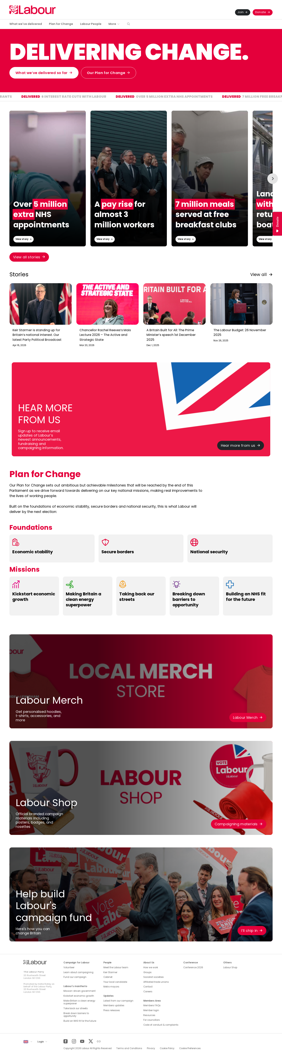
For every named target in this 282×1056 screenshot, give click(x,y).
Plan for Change (61, 24)
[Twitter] (91, 1041)
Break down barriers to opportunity (76, 1015)
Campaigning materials (236, 824)
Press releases (111, 1010)
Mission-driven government (79, 991)
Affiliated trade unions (156, 982)
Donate (260, 12)
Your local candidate (115, 982)
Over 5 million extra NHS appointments (191, 97)
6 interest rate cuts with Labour (91, 97)
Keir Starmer (110, 972)
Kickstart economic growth (78, 995)
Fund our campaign (74, 977)
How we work (150, 967)
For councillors (151, 1020)
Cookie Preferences (190, 1048)
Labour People (90, 24)
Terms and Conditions (129, 1048)
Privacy (151, 1048)
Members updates (113, 1005)
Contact (148, 986)
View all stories (26, 257)
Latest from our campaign (118, 1000)
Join (241, 12)
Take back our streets (75, 1008)
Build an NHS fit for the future (79, 1021)
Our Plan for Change (106, 72)
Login (40, 1041)
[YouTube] (82, 1041)
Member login (151, 1010)
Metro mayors (111, 986)
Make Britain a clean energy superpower (79, 1002)
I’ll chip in (249, 930)
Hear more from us (238, 445)
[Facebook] (65, 1041)
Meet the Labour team (115, 967)
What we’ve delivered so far (41, 72)
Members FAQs (152, 1005)
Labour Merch (245, 717)
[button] (128, 24)
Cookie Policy (167, 1048)
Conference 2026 (193, 967)
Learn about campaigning (78, 972)
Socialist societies (153, 977)
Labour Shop (230, 967)
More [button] (112, 24)
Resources (149, 1015)
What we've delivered (25, 24)
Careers (147, 991)
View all (258, 274)
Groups (147, 972)
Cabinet (107, 977)
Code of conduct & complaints (160, 1024)
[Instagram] (74, 1041)
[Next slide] (272, 178)
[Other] (99, 1041)
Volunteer (68, 967)
